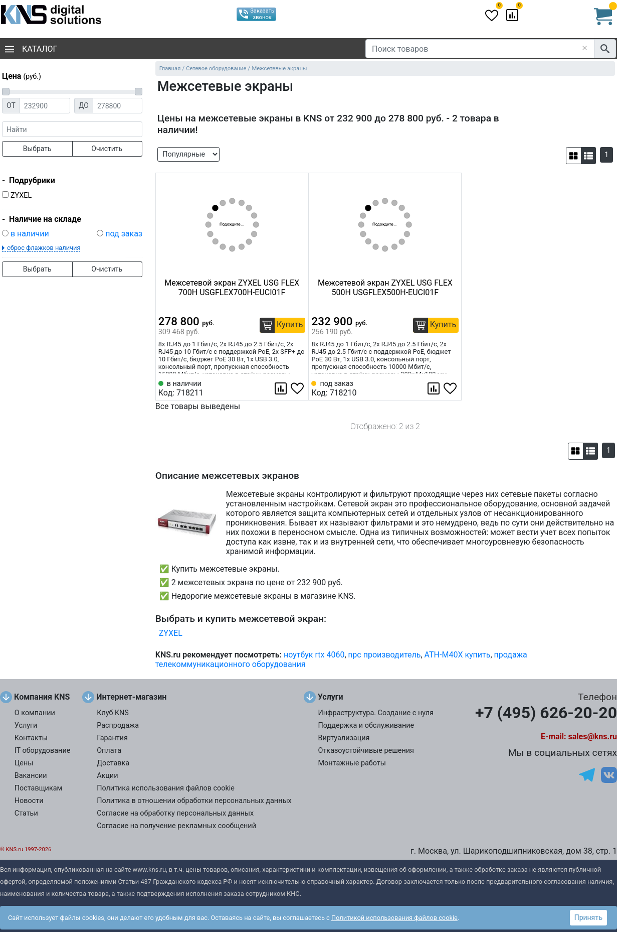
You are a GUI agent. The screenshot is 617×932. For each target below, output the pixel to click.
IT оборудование (43, 750)
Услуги (26, 725)
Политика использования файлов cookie (166, 788)
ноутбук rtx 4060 (314, 654)
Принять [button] (588, 917)
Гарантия (112, 738)
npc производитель (384, 654)
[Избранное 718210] (451, 388)
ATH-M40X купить (458, 654)
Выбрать (37, 149)
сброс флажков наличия (43, 247)
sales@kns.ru (592, 736)
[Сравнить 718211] (282, 388)
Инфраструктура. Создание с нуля (376, 713)
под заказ (123, 233)
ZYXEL (21, 195)
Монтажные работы (352, 763)
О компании (35, 713)
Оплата (109, 750)
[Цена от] (45, 105)
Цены (24, 763)
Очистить (106, 149)
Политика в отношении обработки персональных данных (194, 800)
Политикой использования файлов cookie (394, 917)
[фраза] (72, 129)
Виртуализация (344, 738)
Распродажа (118, 725)
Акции (107, 775)
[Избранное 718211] (298, 388)
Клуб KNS (113, 713)
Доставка (113, 763)
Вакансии (31, 775)
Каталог (31, 49)
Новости (29, 800)
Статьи (26, 813)
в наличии (30, 233)
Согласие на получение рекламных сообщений (176, 826)
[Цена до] (117, 105)
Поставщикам (38, 788)
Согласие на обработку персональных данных (175, 813)
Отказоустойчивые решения (366, 750)
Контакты (31, 738)
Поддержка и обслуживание (366, 725)
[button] (573, 155)
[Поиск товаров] (479, 48)
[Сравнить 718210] (435, 388)
